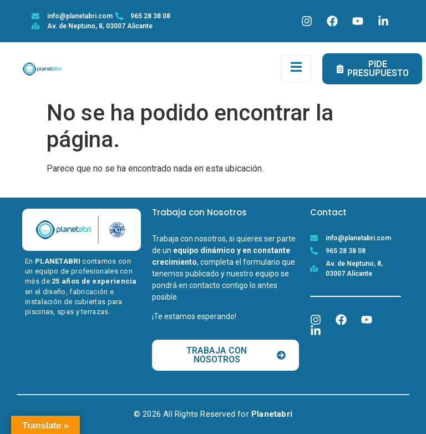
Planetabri (271, 414)
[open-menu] (296, 68)
